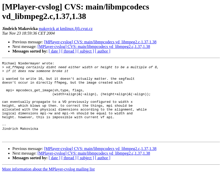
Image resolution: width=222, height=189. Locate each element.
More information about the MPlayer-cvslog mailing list (48, 184)
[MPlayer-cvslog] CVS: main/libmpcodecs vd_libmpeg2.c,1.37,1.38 (100, 42)
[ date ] (54, 51)
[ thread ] (68, 51)
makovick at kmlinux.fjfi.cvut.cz (65, 28)
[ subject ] (86, 51)
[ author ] (102, 51)
